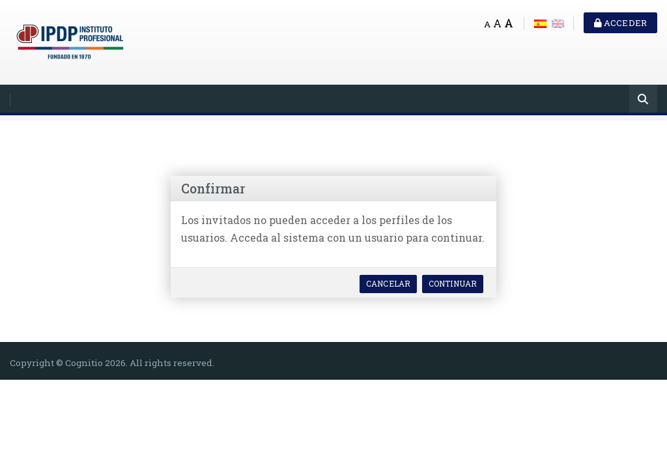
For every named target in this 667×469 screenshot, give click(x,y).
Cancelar (388, 283)
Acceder (620, 23)
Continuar (453, 283)
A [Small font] (487, 24)
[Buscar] (643, 100)
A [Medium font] (497, 23)
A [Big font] (508, 23)
